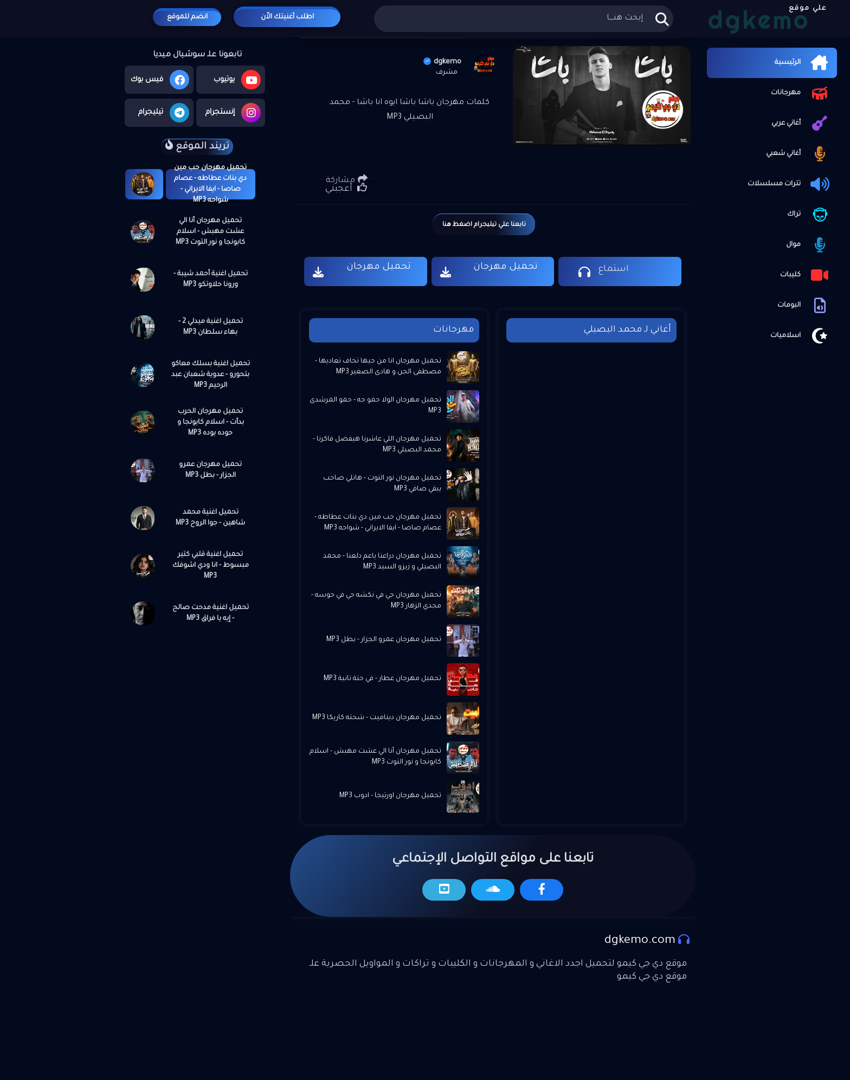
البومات (804, 306)
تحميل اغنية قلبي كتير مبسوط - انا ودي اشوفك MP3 (210, 565)
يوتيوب (237, 79)
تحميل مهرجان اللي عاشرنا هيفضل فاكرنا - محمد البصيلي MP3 (377, 445)
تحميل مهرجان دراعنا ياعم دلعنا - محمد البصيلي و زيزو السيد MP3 (382, 562)
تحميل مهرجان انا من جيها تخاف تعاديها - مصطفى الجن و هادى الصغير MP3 (378, 367)
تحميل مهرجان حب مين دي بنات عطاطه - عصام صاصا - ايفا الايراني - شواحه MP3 (210, 184)
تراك (809, 215)
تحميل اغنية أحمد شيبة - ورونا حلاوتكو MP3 (210, 279)
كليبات (806, 275)
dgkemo (442, 62)
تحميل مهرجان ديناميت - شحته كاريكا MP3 (376, 718)
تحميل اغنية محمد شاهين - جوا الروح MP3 (210, 518)
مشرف (447, 72)
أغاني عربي (801, 123)
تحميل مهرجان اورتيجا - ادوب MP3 (390, 796)
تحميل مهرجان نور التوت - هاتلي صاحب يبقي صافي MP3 (382, 484)
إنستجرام (233, 112)
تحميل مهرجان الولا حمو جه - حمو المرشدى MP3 (375, 406)
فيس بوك (160, 79)
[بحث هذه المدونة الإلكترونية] (523, 18)
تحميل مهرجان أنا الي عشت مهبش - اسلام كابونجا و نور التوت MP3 (210, 232)
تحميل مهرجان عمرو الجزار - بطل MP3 (210, 470)
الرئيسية (803, 63)
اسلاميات (801, 336)
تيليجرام (163, 112)
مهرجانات (801, 93)
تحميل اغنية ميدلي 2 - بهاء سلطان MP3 (210, 327)
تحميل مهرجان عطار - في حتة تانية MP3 (382, 679)
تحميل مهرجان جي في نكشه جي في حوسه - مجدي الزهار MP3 (376, 601)
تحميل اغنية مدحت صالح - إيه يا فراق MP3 (210, 613)
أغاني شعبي (799, 154)
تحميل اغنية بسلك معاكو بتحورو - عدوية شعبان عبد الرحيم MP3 (210, 375)
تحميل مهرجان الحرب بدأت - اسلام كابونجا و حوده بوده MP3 (210, 422)
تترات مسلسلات (790, 184)
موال (809, 245)
